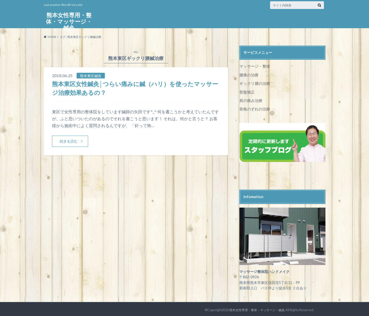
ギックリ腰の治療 (253, 82)
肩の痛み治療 (250, 99)
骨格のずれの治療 (253, 107)
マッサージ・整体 (253, 66)
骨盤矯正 (246, 91)
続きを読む (69, 141)
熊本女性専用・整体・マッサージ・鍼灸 (69, 22)
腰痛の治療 (248, 74)
